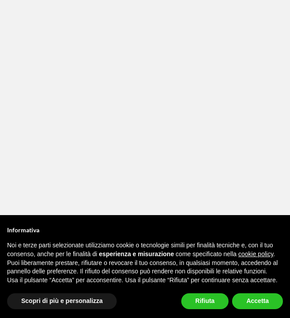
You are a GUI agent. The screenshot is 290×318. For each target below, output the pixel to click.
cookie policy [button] (255, 253)
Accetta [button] (257, 300)
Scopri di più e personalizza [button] (62, 300)
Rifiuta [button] (205, 300)
